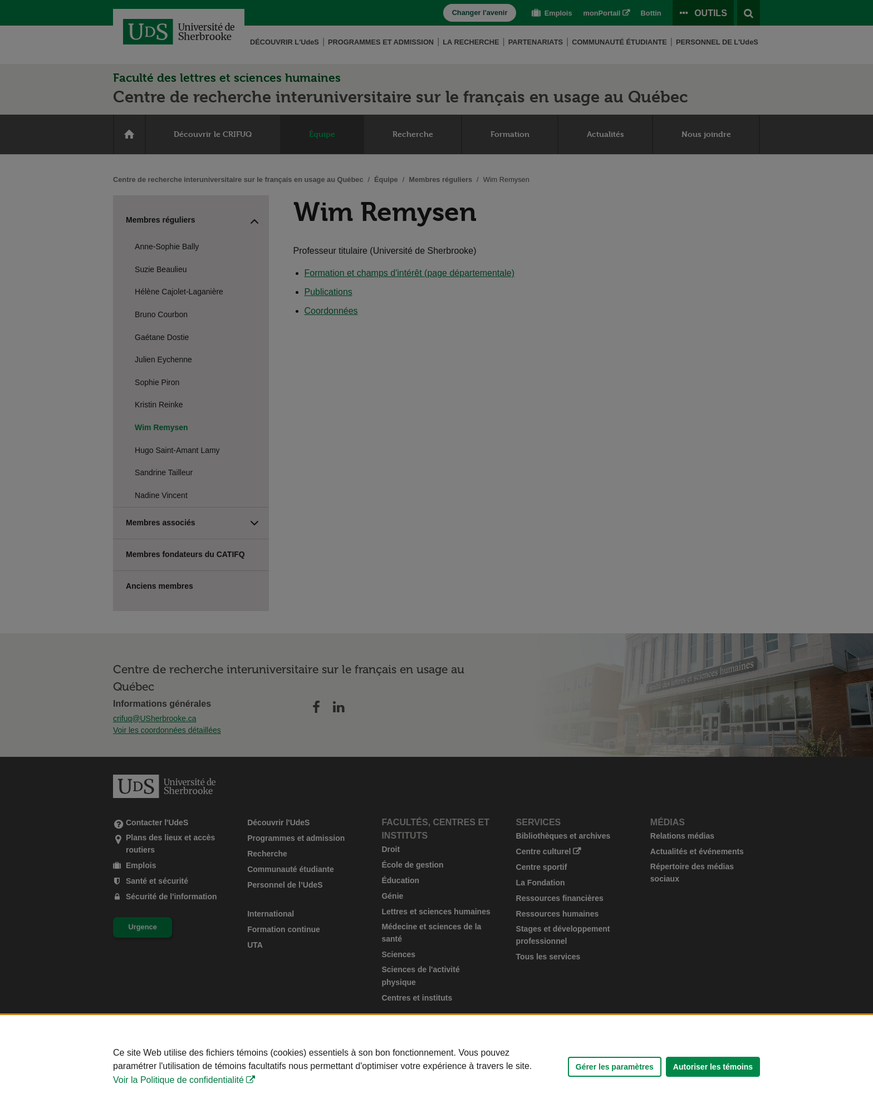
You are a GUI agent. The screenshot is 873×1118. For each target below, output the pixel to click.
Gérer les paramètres (615, 1066)
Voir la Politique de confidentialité (178, 1080)
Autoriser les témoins (713, 1066)
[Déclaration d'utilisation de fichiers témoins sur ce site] (436, 1066)
